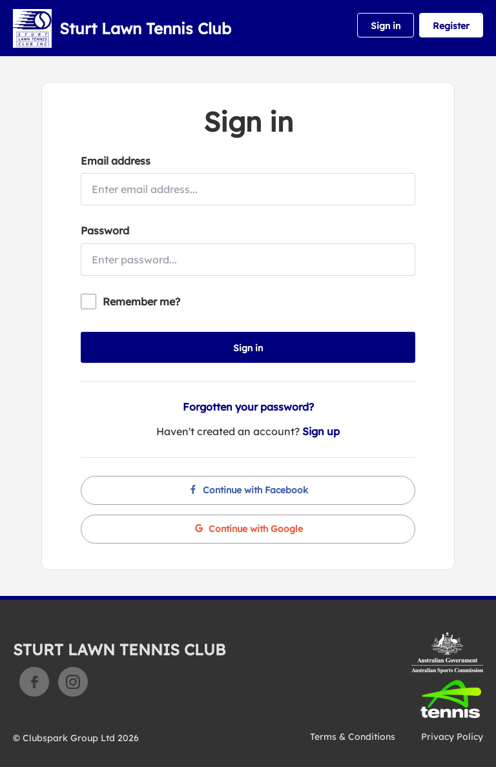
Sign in (385, 26)
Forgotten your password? (248, 406)
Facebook (34, 682)
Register (451, 26)
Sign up (321, 431)
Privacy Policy (452, 736)
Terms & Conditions (352, 736)
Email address (115, 160)
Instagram (73, 682)
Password (105, 230)
